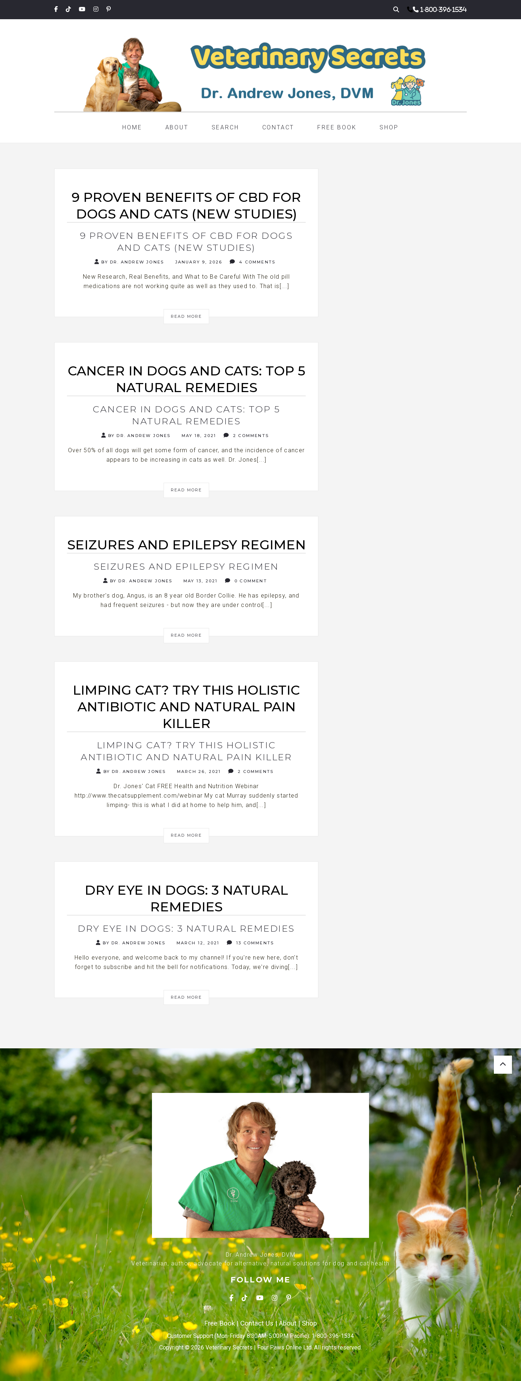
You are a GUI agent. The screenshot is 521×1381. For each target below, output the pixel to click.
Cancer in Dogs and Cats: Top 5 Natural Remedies (186, 415)
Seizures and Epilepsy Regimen (186, 566)
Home (132, 127)
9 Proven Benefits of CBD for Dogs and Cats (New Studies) (186, 241)
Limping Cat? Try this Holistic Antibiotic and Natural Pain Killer (186, 751)
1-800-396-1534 (443, 9)
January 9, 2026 (197, 262)
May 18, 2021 (198, 435)
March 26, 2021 (198, 771)
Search (225, 127)
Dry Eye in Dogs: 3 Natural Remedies (186, 928)
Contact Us (257, 1323)
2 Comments (246, 435)
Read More (186, 316)
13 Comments (250, 942)
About (177, 127)
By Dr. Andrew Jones (129, 262)
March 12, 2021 (196, 942)
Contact (278, 127)
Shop (389, 127)
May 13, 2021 (200, 580)
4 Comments (252, 262)
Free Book (336, 127)
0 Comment (246, 580)
